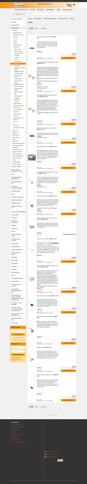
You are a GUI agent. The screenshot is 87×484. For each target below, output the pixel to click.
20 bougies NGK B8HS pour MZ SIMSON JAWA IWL (48, 62)
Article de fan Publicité (21, 9)
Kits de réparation (15, 272)
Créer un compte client (16, 357)
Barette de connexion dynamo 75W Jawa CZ (46, 128)
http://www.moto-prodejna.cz (53, 454)
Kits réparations (15, 243)
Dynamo (16, 63)
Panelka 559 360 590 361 (18, 105)
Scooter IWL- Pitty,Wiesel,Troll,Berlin (16, 187)
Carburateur (17, 55)
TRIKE (12, 275)
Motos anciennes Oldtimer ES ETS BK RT (16, 170)
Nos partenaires (14, 439)
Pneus (12, 194)
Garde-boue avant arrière (18, 76)
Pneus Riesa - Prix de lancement (16, 303)
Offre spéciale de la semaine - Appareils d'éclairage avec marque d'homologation (17, 298)
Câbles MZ (13, 269)
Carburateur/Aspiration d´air (18, 143)
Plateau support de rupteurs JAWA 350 (45, 316)
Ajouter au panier (68, 90)
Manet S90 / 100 (15, 133)
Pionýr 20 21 (16, 111)
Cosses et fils (14, 228)
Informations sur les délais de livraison (19, 442)
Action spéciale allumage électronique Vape (16, 290)
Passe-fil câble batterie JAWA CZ (44, 295)
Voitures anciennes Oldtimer (15, 253)
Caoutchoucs (15, 141)
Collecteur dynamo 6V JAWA (43, 196)
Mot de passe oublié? (15, 359)
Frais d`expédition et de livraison (18, 434)
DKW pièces (14, 257)
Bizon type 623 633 (17, 45)
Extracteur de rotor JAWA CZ (43, 238)
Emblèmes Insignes (16, 203)
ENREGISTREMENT (18, 354)
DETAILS (39, 51)
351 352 (15, 38)
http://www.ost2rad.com (52, 451)
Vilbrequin (16, 101)
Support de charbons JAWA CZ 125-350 (45, 374)
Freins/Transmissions (17, 153)
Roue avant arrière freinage (18, 89)
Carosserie (16, 57)
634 (14, 123)
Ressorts (14, 160)
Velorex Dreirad (15, 137)
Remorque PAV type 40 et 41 (18, 128)
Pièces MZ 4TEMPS (16, 166)
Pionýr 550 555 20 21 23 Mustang (18, 118)
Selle (15, 93)
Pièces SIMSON (15, 25)
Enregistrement (71, 1)
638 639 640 (16, 125)
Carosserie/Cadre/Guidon (17, 145)
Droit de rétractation (15, 437)
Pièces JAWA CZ (15, 28)
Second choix (14, 323)
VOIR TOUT (14, 30)
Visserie (13, 231)
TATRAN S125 (15, 131)
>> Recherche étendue (18, 337)
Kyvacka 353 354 (17, 107)
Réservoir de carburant (19, 86)
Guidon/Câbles (17, 78)
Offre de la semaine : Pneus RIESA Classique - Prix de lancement (17, 309)
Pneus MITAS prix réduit (17, 278)
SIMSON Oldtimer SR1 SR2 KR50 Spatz (16, 178)
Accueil (58, 9)
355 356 (15, 40)
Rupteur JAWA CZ (41, 347)
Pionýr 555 (15, 121)
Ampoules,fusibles (15, 191)
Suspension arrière (18, 96)
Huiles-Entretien (15, 215)
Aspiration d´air (17, 49)
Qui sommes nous (67, 9)
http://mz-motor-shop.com (52, 457)
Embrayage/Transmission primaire (19, 68)
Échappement (17, 65)
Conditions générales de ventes (17, 427)
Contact (13, 432)
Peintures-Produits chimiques (15, 239)
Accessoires (14, 217)
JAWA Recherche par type (17, 34)
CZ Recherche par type (17, 32)
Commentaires (50, 9)
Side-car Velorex (15, 135)
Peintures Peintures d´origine (16, 235)
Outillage (13, 225)
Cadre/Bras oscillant (18, 53)
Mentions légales (14, 429)
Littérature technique (16, 164)
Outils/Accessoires (16, 162)
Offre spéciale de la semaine (16, 285)
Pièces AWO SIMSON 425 (16, 182)
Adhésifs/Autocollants (16, 200)
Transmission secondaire (17, 99)
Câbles (13, 139)
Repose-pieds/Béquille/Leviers (19, 83)
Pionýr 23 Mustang (17, 113)
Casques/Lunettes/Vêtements (18, 211)
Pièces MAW (14, 263)
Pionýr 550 (15, 115)
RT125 (12, 174)
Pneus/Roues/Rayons (17, 157)
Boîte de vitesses (17, 51)
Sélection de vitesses (18, 91)
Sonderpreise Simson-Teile (16, 319)
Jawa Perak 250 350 (17, 109)
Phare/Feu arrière (18, 80)
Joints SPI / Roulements (17, 197)
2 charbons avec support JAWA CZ (44, 36)
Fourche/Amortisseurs (17, 151)
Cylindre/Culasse (18, 61)
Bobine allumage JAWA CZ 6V (43, 146)
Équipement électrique (19, 71)
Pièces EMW (14, 260)
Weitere (32, 9)
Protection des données (16, 424)
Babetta (15, 43)
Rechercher (55, 1)
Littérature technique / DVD (16, 206)
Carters (16, 59)
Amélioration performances (14, 221)
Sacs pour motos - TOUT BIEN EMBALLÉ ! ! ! (17, 314)
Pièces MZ (13, 22)
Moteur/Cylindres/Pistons (17, 155)
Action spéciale (15, 281)
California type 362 (17, 103)
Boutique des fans (15, 246)
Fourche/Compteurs (18, 73)
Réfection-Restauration (16, 249)
